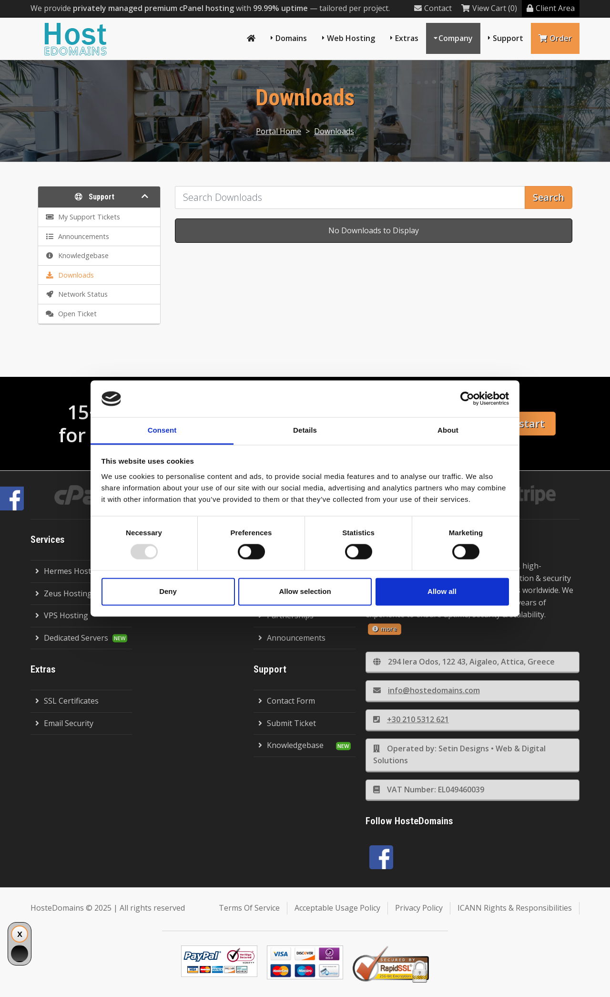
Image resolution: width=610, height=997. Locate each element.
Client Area (551, 8)
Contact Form (286, 701)
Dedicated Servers (71, 638)
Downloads (334, 131)
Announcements (291, 638)
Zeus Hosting (63, 593)
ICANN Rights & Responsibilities (515, 908)
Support (508, 38)
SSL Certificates (67, 701)
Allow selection (305, 591)
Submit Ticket (287, 723)
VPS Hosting (61, 615)
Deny (168, 591)
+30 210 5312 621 (411, 719)
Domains (291, 38)
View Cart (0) (489, 8)
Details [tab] (305, 430)
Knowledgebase (291, 745)
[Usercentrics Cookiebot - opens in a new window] (467, 399)
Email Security (64, 723)
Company (455, 38)
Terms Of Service (249, 908)
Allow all (442, 591)
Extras (406, 38)
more (384, 628)
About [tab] (447, 430)
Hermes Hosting (68, 571)
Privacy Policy (419, 908)
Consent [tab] (162, 430)
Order (555, 38)
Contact (433, 8)
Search (548, 197)
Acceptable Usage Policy (337, 908)
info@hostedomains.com (426, 690)
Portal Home (278, 131)
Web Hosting (351, 38)
